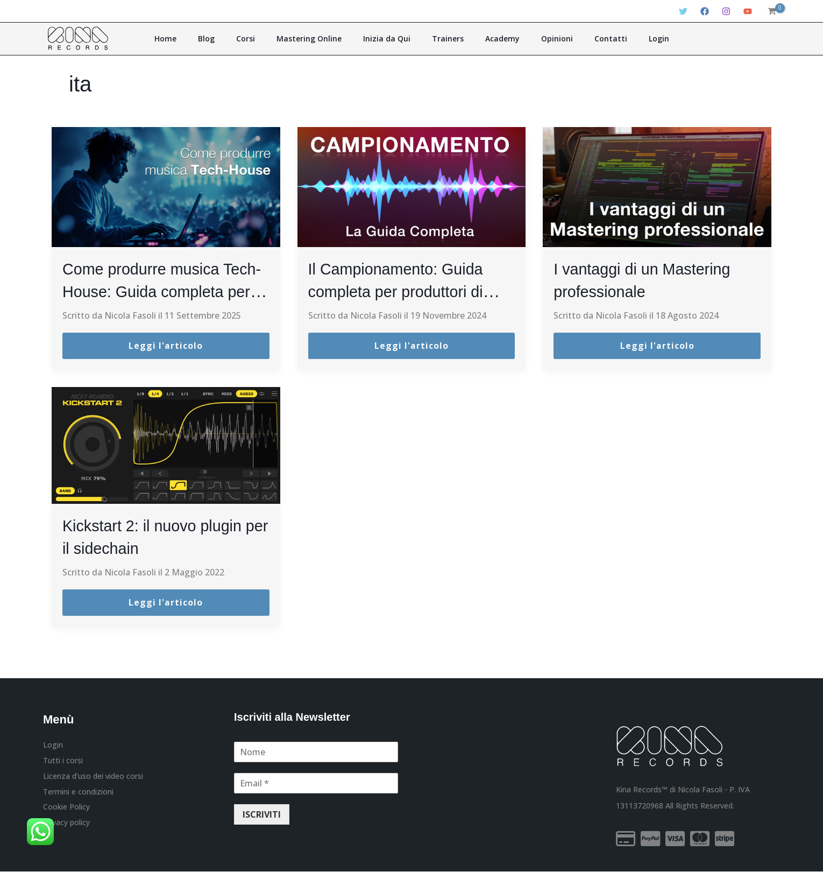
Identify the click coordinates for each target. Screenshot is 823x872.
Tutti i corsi (63, 761)
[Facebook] (704, 11)
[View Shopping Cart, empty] (771, 11)
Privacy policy (66, 825)
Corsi (264, 38)
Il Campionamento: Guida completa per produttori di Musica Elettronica (405, 291)
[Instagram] (726, 11)
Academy (491, 38)
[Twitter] (683, 11)
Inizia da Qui (390, 38)
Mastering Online (320, 38)
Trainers (444, 38)
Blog (232, 38)
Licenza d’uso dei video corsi (93, 777)
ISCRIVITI (262, 815)
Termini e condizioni (78, 793)
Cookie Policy (66, 809)
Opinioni (538, 38)
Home (199, 38)
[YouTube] (747, 11)
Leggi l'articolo (166, 346)
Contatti (584, 38)
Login (625, 38)
